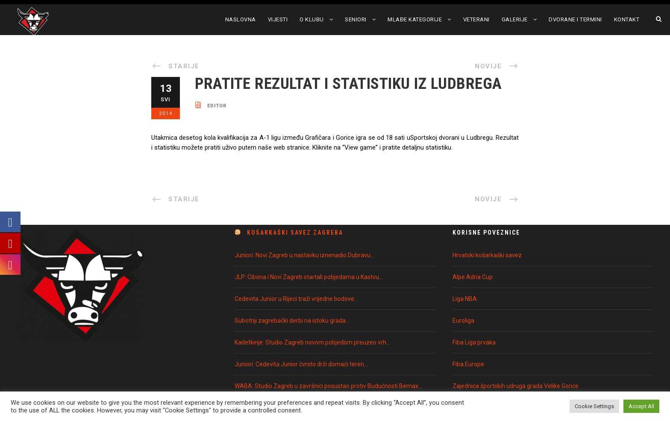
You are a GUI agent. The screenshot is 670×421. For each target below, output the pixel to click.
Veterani (476, 19)
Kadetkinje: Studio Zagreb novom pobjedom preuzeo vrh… (312, 342)
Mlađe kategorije (415, 19)
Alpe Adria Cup (473, 277)
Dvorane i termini (575, 19)
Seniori (356, 19)
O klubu (312, 19)
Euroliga (463, 320)
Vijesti (278, 19)
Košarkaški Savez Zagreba (295, 232)
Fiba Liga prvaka (474, 342)
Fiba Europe (468, 364)
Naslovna (240, 19)
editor (216, 105)
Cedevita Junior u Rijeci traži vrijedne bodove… (296, 298)
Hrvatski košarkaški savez (487, 255)
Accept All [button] (641, 406)
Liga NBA (465, 298)
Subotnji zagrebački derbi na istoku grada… (292, 320)
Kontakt (627, 19)
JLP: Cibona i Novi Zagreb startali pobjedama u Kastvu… (309, 277)
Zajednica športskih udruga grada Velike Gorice (516, 386)
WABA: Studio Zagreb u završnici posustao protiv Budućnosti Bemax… (328, 386)
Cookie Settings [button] (594, 406)
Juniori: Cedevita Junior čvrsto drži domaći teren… (301, 364)
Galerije (515, 19)
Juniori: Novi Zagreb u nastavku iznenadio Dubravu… (304, 255)
